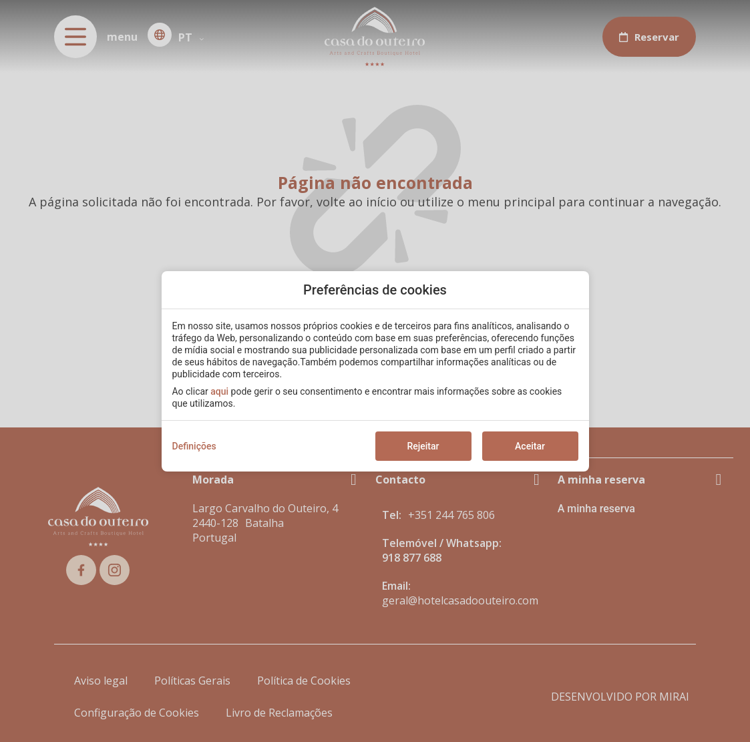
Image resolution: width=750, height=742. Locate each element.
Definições (194, 446)
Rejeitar (423, 446)
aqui (219, 391)
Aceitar (530, 446)
